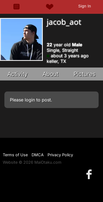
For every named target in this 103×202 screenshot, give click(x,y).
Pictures (85, 74)
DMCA (38, 154)
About (51, 74)
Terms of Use (15, 154)
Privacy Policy (60, 154)
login (30, 100)
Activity (17, 74)
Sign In (84, 6)
